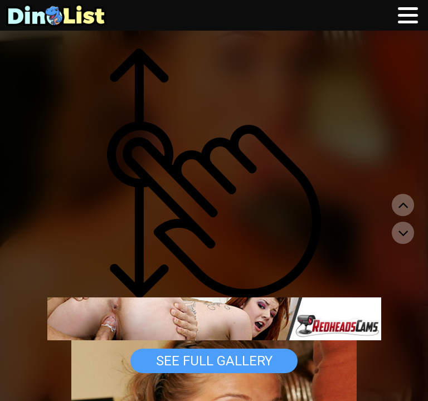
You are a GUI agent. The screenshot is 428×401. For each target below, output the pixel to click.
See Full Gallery (214, 361)
